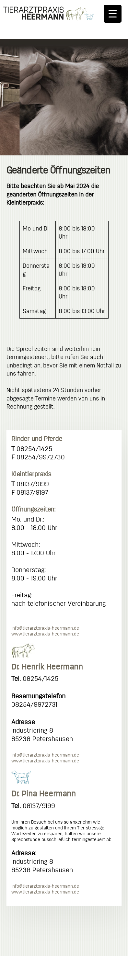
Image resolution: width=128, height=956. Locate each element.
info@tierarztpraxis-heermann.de (45, 628)
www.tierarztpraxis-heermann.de (45, 633)
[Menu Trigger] (113, 14)
